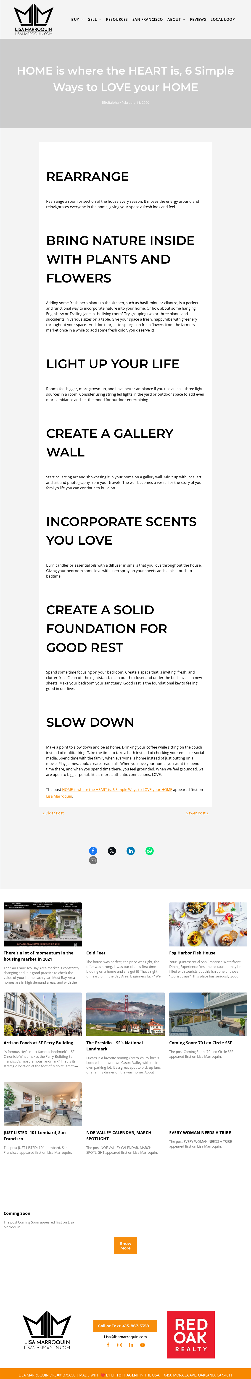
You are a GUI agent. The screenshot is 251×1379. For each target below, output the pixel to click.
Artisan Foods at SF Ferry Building (38, 1042)
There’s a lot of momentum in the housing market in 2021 (39, 956)
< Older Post (53, 813)
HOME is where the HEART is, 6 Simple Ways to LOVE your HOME (117, 789)
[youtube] (142, 1346)
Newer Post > (197, 813)
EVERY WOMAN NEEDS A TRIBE (200, 1132)
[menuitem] (77, 19)
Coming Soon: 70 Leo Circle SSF (200, 1042)
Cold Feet (96, 953)
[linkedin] (131, 1346)
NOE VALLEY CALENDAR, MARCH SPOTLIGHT (118, 1135)
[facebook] (108, 1346)
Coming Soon (17, 1213)
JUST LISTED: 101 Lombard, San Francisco (35, 1135)
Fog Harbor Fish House (192, 953)
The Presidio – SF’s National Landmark (114, 1046)
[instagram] (119, 1346)
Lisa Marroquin (59, 796)
